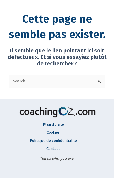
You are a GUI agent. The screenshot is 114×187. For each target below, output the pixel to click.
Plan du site (53, 124)
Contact (53, 148)
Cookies (53, 132)
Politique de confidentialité (53, 140)
